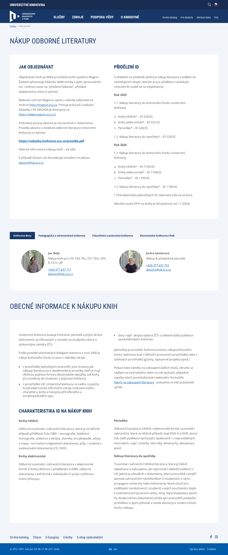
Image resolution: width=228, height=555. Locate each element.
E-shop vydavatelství (90, 537)
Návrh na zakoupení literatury (134, 382)
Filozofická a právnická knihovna (112, 235)
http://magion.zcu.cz (43, 105)
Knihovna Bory (22, 235)
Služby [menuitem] (59, 17)
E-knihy (67, 537)
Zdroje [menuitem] (78, 17)
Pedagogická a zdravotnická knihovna (61, 235)
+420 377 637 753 (157, 265)
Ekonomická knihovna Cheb (157, 235)
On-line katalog (19, 537)
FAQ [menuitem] (216, 17)
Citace (37, 537)
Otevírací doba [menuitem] (204, 17)
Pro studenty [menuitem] (187, 17)
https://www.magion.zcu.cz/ (37, 114)
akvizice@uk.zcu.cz (31, 163)
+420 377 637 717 (59, 270)
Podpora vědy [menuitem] (102, 17)
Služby (13, 26)
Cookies (211, 549)
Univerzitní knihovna (27, 5)
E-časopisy (52, 537)
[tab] (22, 235)
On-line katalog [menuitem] (169, 17)
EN (115, 549)
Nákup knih (24, 26)
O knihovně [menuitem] (130, 17)
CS (110, 549)
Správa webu (197, 549)
